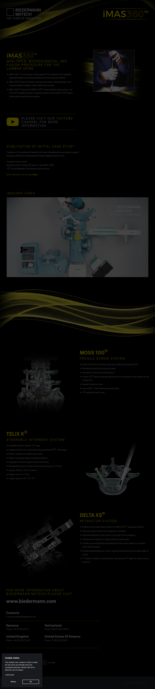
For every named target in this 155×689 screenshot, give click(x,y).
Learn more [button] (9, 675)
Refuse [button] (13, 682)
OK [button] (31, 682)
